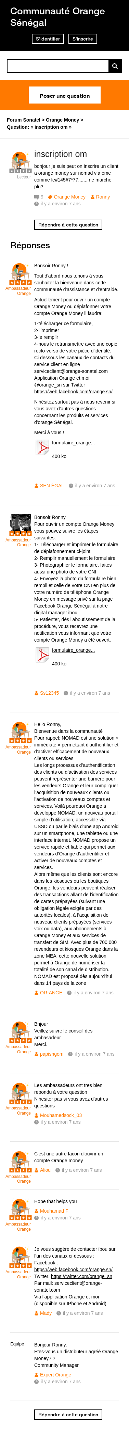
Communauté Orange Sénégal (57, 16)
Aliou (45, 1170)
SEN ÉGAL (52, 485)
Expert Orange (55, 1374)
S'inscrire (83, 39)
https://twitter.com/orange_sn (81, 1276)
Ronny (103, 197)
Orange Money (70, 197)
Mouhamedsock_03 (61, 1115)
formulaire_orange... (73, 442)
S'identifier (48, 39)
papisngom (52, 1054)
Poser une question (65, 95)
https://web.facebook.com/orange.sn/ (73, 391)
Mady (46, 1313)
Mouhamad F (54, 1211)
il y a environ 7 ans (95, 485)
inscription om (60, 154)
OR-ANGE (51, 992)
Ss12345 (49, 693)
